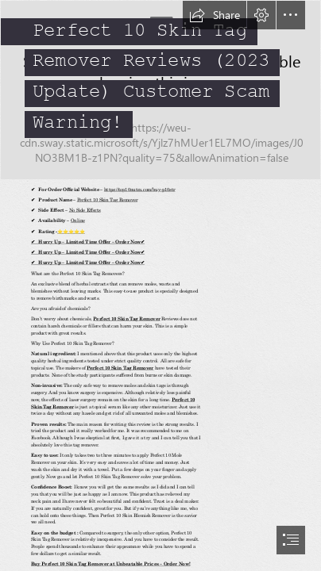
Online (77, 220)
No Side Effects (84, 209)
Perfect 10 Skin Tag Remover (106, 199)
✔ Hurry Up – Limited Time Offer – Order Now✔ (88, 241)
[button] (214, 15)
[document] (160, 285)
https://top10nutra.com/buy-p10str (139, 189)
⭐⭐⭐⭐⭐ (71, 231)
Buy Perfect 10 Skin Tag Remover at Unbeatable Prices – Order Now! (110, 564)
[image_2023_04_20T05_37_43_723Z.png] (160, 90)
